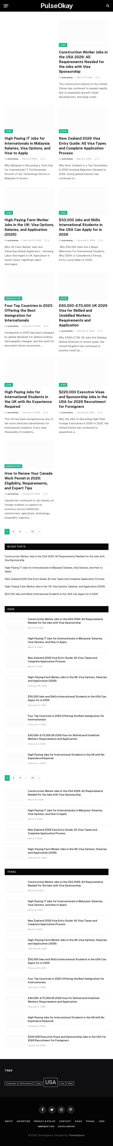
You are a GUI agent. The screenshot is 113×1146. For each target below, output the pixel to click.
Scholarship (66, 1126)
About (9, 1121)
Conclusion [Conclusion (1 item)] (11, 1083)
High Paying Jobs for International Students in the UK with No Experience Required (28, 399)
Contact (65, 1121)
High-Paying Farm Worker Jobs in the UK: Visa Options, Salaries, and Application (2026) (29, 227)
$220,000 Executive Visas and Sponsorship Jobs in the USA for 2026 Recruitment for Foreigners (83, 399)
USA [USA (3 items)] (50, 1082)
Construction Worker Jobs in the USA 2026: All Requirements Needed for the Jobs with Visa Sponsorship (83, 62)
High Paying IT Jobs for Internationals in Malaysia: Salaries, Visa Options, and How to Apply (27, 145)
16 (32, 778)
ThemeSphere (76, 1135)
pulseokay (67, 77)
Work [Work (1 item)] (70, 1083)
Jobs (63, 45)
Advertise (23, 1121)
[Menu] (6, 6)
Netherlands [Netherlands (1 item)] (26, 1083)
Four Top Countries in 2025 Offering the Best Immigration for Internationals (29, 312)
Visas (63, 131)
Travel (90, 1121)
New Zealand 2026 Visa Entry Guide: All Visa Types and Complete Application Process (82, 145)
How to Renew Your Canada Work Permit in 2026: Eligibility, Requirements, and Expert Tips (28, 480)
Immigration (13, 298)
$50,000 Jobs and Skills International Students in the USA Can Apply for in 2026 (81, 227)
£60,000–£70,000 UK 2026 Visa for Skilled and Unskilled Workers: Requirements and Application (83, 315)
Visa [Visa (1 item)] (62, 1083)
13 (32, 531)
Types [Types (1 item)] (38, 1083)
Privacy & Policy (45, 1121)
